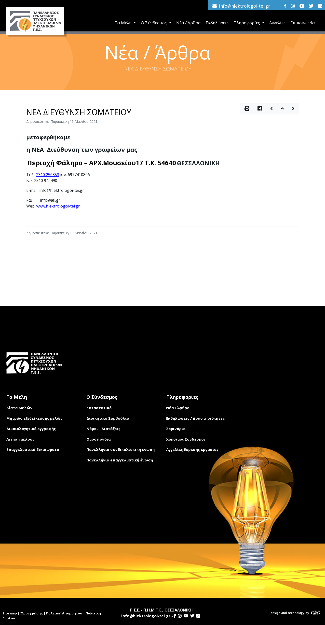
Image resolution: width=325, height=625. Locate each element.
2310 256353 (47, 174)
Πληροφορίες (247, 23)
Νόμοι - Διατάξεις (103, 428)
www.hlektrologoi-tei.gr (58, 206)
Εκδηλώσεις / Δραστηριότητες (195, 418)
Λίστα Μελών (19, 407)
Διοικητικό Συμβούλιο (107, 418)
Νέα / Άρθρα (188, 23)
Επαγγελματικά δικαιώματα (32, 449)
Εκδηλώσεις (217, 23)
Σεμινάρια (176, 428)
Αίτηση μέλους (20, 439)
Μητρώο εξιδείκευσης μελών (34, 418)
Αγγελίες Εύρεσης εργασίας (192, 449)
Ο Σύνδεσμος (154, 23)
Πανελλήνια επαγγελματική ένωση (119, 460)
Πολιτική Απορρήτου (64, 613)
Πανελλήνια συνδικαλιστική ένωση (120, 449)
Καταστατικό (99, 407)
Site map (9, 613)
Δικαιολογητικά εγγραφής (31, 428)
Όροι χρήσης (31, 613)
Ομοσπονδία (98, 439)
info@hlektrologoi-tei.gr (244, 6)
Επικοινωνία (302, 23)
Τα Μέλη (124, 23)
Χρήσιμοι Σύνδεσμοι (185, 439)
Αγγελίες (277, 23)
